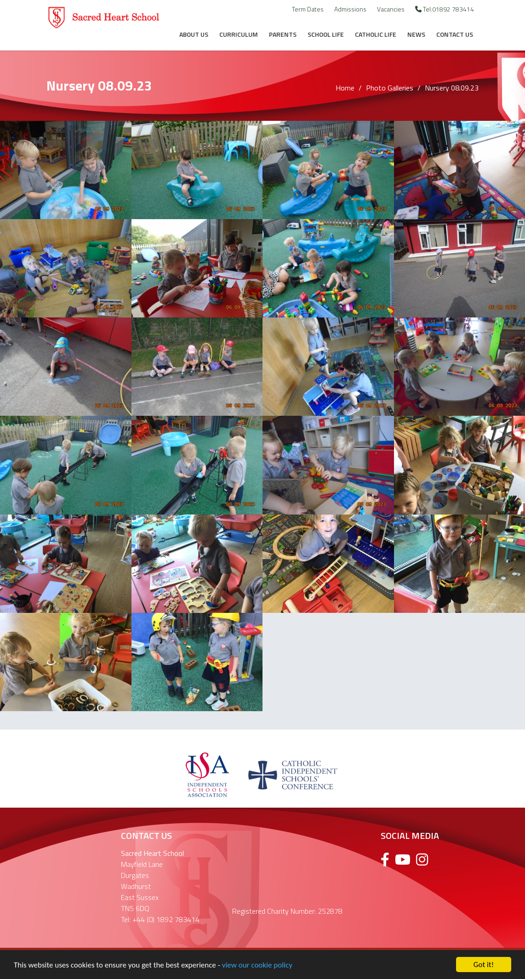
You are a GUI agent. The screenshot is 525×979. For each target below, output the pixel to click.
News (416, 34)
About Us (193, 34)
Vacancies (391, 9)
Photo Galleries (389, 87)
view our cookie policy (257, 966)
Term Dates (308, 9)
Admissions (350, 9)
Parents (283, 34)
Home (345, 87)
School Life (326, 34)
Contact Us (454, 34)
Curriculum (238, 34)
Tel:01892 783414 (444, 9)
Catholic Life (375, 34)
